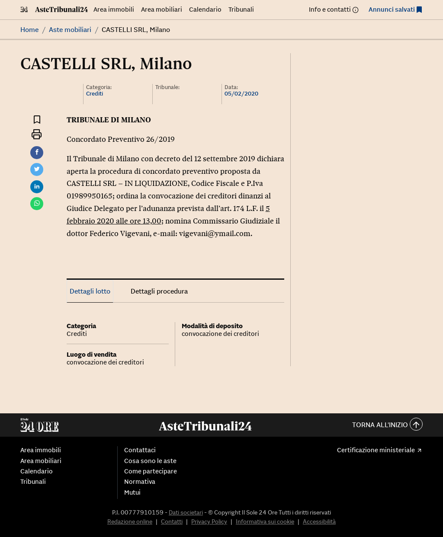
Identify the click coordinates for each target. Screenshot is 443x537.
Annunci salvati (392, 9)
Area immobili (113, 9)
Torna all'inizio (387, 425)
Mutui (132, 492)
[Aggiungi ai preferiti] (37, 119)
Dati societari (186, 512)
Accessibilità (319, 521)
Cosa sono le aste (150, 461)
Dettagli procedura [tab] (159, 291)
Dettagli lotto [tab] (90, 291)
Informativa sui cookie (265, 521)
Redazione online (129, 521)
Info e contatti (330, 9)
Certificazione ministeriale (376, 450)
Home (29, 29)
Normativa (139, 482)
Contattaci (140, 450)
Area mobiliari (161, 9)
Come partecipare (150, 471)
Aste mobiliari (70, 29)
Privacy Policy (209, 521)
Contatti (172, 521)
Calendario (205, 9)
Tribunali (241, 9)
